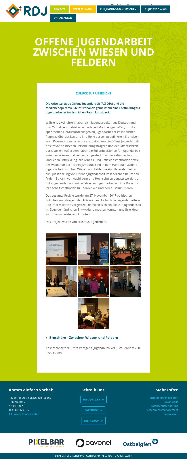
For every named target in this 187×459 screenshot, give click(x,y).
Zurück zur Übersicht (93, 93)
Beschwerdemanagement (162, 410)
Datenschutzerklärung (164, 406)
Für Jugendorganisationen (118, 9)
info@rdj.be (91, 399)
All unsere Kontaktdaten (24, 414)
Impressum (171, 414)
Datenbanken (63, 18)
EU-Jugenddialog (155, 9)
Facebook (91, 410)
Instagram (91, 420)
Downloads (171, 402)
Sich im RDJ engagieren (164, 397)
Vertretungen (82, 9)
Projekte (59, 9)
